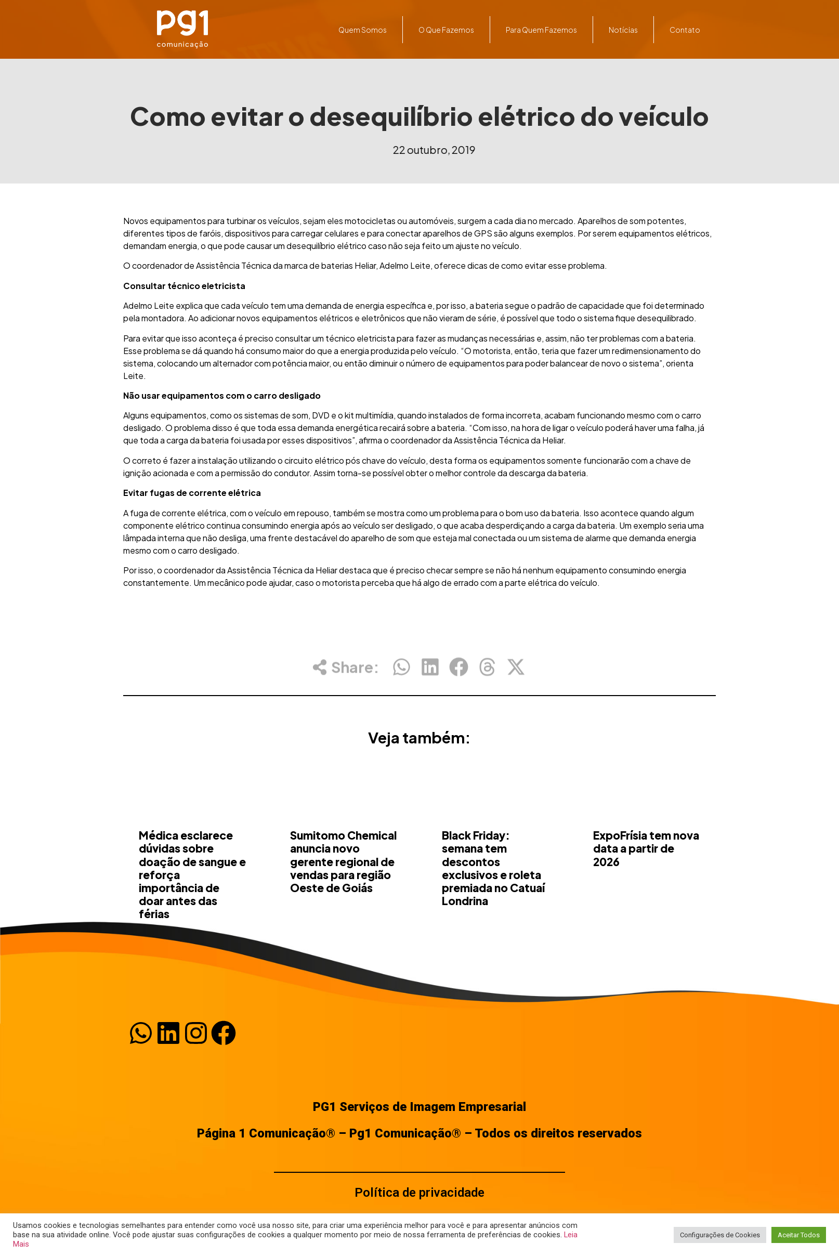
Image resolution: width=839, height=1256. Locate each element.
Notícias (623, 29)
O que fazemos (446, 29)
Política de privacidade (419, 1192)
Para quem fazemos (541, 29)
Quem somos (362, 29)
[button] (401, 674)
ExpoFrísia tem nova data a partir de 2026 (646, 893)
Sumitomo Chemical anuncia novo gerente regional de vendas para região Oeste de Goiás (343, 906)
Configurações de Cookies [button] (720, 1235)
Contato (685, 29)
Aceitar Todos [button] (799, 1235)
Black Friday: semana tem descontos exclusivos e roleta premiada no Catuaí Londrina (493, 912)
